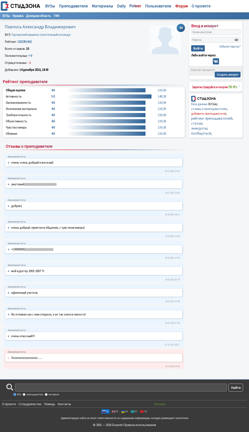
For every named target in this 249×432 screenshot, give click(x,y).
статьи (196, 123)
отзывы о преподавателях (209, 109)
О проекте (9, 404)
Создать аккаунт (227, 74)
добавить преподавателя (208, 113)
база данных (199, 104)
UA (124, 411)
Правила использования (139, 425)
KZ (134, 411)
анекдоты (199, 128)
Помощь (49, 404)
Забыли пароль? (230, 46)
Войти (198, 48)
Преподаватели (73, 5)
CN (143, 411)
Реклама (159, 404)
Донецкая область (38, 16)
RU (105, 411)
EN (115, 411)
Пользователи (158, 5)
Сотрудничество (30, 404)
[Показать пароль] (236, 39)
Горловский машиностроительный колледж (41, 35)
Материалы (102, 5)
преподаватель (34, 394)
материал (53, 394)
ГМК (56, 16)
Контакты (64, 404)
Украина (17, 16)
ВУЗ (19, 394)
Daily (121, 5)
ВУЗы (50, 5)
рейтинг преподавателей (211, 118)
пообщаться (201, 133)
